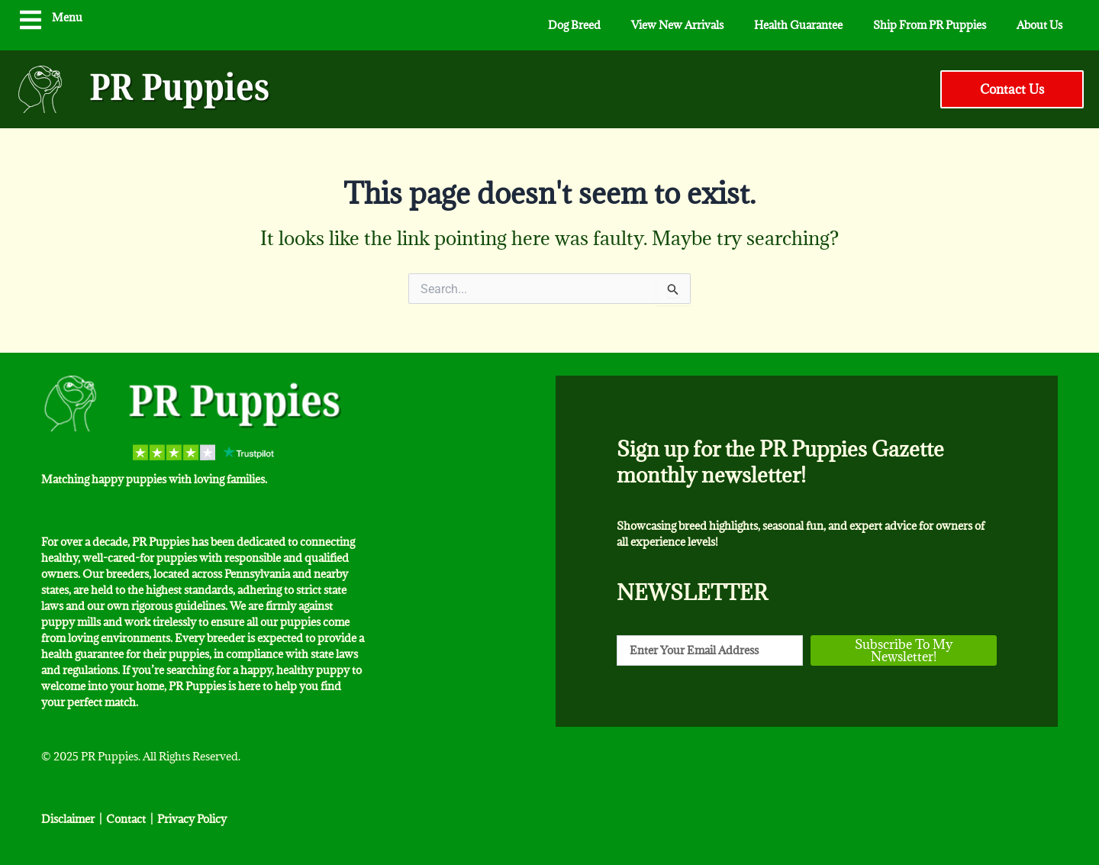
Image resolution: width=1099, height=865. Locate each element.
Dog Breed (574, 25)
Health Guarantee (798, 25)
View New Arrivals (677, 25)
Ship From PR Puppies (929, 25)
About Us (1039, 25)
